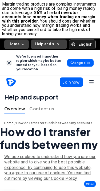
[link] (9, 63)
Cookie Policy (64, 178)
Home (17, 44)
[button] (90, 184)
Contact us (41, 108)
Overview (14, 108)
